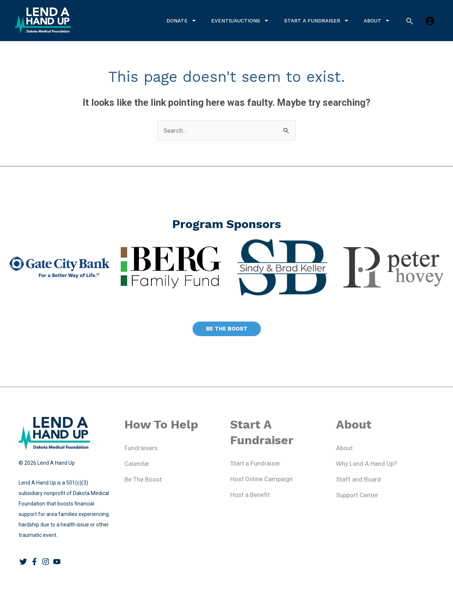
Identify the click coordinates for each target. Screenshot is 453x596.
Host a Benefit (250, 494)
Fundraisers (141, 448)
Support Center (357, 495)
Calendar (137, 463)
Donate (181, 20)
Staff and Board (358, 479)
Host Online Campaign (261, 479)
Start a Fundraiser (316, 20)
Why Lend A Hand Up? (366, 463)
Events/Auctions (240, 20)
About (377, 20)
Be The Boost (143, 479)
